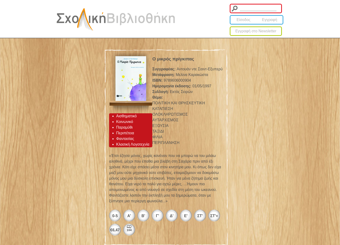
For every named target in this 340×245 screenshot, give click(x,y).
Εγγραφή (269, 20)
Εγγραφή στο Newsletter (255, 31)
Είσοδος (244, 20)
